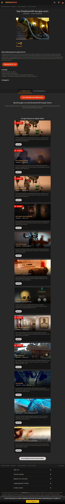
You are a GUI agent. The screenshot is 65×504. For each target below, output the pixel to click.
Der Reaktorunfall (22, 161)
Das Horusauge (21, 244)
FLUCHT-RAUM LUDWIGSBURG (31, 413)
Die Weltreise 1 (21, 133)
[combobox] (59, 2)
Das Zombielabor (22, 300)
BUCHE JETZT (9, 64)
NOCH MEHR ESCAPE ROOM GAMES (32, 458)
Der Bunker (19, 383)
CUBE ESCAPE (25, 162)
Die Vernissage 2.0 (22, 328)
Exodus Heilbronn (22, 6)
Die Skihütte (20, 355)
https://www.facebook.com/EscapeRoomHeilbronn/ (20, 75)
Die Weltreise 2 (21, 188)
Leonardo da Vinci (22, 272)
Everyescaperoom (5, 6)
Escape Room (25, 492)
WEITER (18, 172)
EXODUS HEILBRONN (36, 13)
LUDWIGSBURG (19, 413)
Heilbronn (13, 6)
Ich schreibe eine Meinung (32, 97)
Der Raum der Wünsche (24, 216)
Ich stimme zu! (32, 501)
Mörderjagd (20, 439)
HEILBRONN (26, 13)
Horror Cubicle (21, 411)
